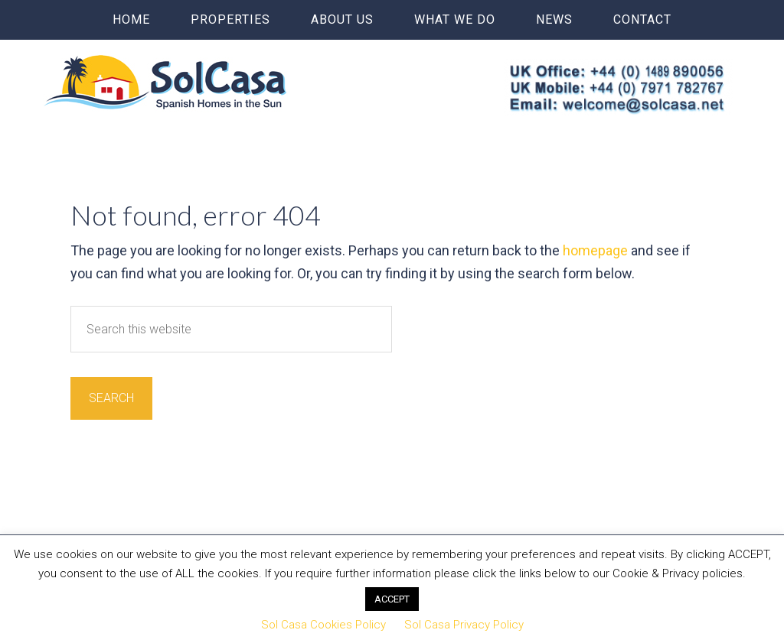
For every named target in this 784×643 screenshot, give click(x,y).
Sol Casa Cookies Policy (323, 625)
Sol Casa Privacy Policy (464, 625)
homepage (595, 250)
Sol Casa (165, 81)
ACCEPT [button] (392, 599)
